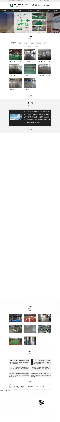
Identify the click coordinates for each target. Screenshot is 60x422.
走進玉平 (21, 10)
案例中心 (39, 10)
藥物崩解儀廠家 (12, 387)
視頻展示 (30, 10)
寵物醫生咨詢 (16, 386)
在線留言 (44, 0)
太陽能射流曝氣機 (29, 386)
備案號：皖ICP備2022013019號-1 (36, 418)
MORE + (30, 95)
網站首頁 (4, 10)
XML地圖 (39, 0)
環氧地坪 (11, 386)
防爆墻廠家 (36, 386)
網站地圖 (48, 0)
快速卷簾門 (22, 386)
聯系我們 (56, 10)
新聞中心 (47, 10)
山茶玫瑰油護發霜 (19, 387)
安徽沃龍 (32, 420)
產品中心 (12, 10)
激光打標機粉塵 (42, 386)
